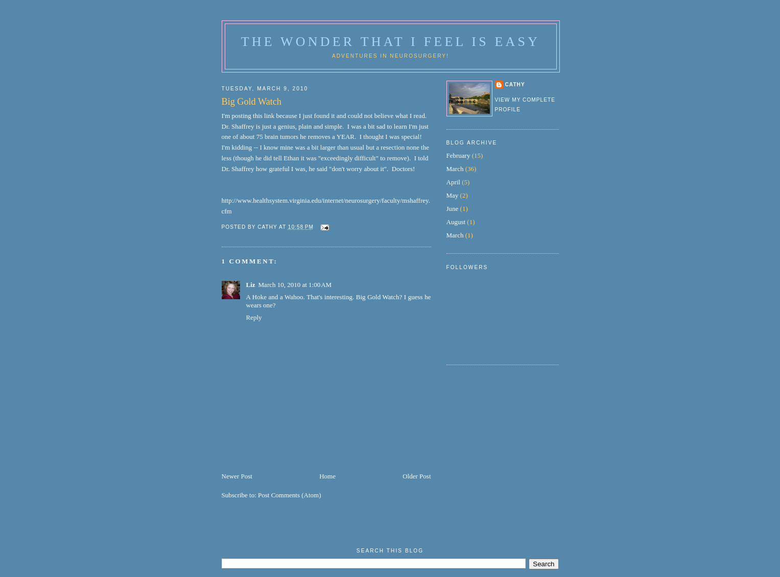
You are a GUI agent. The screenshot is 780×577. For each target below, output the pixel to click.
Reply (254, 317)
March (455, 169)
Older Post (417, 476)
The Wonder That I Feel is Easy (390, 41)
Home (327, 476)
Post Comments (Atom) (289, 495)
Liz (250, 284)
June (452, 208)
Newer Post (237, 476)
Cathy (515, 84)
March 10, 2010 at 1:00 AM (295, 284)
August (456, 222)
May (452, 195)
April (453, 182)
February (458, 155)
